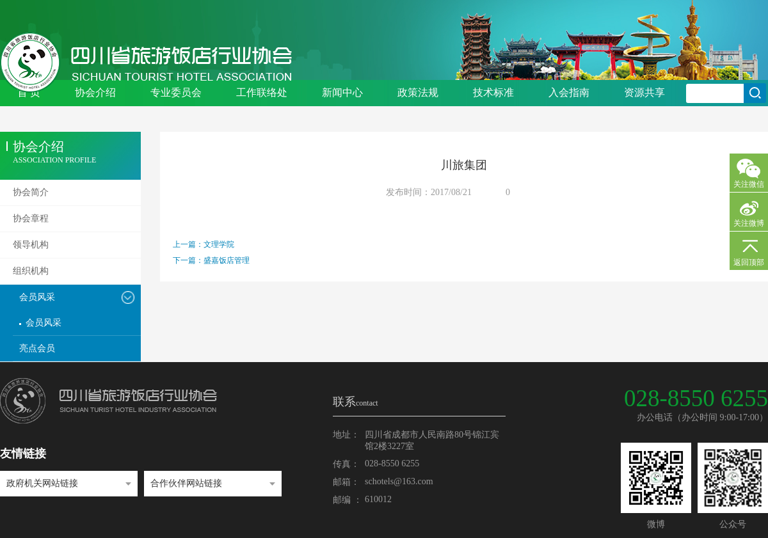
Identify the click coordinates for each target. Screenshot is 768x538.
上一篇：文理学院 (203, 244)
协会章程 (31, 218)
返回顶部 (748, 262)
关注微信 (748, 184)
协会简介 (31, 192)
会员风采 (37, 297)
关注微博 (748, 223)
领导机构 (31, 244)
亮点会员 (37, 348)
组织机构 (31, 271)
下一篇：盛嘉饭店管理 (211, 260)
